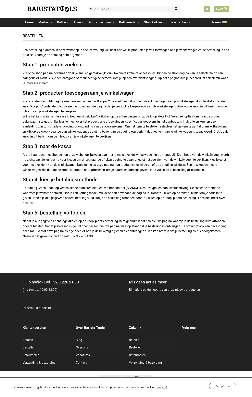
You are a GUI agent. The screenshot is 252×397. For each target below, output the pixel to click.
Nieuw (216, 22)
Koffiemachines (101, 22)
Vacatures (83, 355)
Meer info (162, 387)
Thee (78, 22)
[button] (207, 9)
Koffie (63, 22)
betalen (28, 203)
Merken (45, 22)
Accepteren (223, 386)
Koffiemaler (129, 22)
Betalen (28, 340)
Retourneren (31, 355)
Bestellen (29, 347)
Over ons (82, 347)
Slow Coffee (154, 22)
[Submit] (176, 9)
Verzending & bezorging (39, 362)
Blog (79, 340)
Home (29, 22)
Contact (81, 362)
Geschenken (180, 22)
